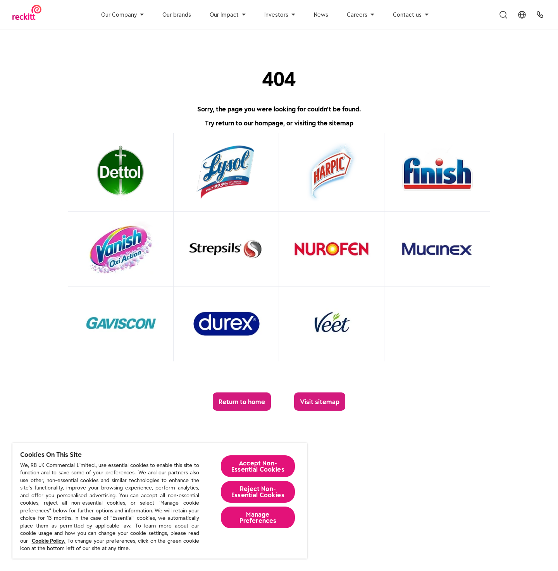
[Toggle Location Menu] (522, 14)
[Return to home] (242, 401)
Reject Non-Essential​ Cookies (257, 492)
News (321, 14)
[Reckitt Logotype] (26, 15)
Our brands (176, 14)
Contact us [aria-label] (411, 14)
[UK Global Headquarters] (540, 14)
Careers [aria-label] (360, 14)
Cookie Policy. (49, 541)
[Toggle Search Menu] (503, 14)
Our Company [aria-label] (122, 14)
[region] (159, 501)
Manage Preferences (258, 517)
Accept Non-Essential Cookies (257, 466)
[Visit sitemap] (319, 401)
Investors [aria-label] (279, 14)
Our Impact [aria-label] (228, 14)
